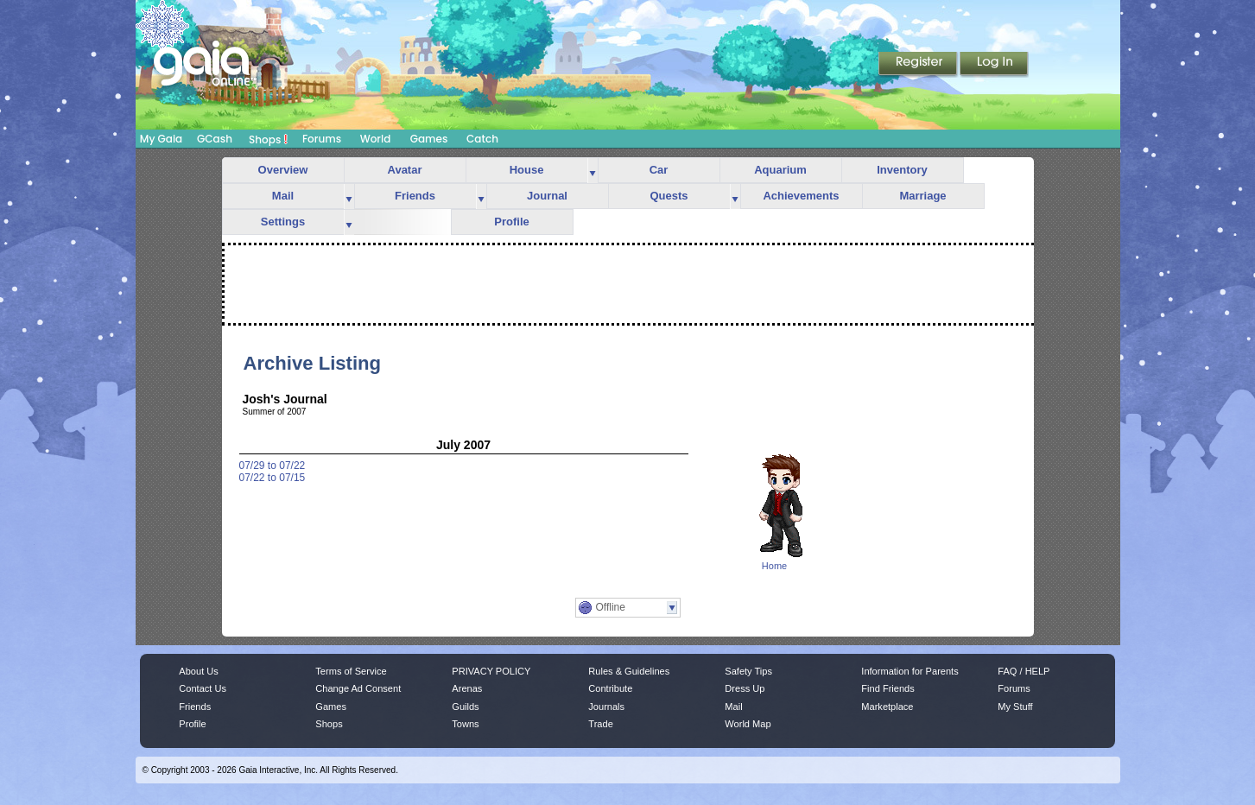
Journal (547, 195)
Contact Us (202, 688)
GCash (214, 138)
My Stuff (1015, 706)
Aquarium (780, 169)
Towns (465, 724)
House (527, 169)
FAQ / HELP (1023, 671)
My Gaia (161, 138)
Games (429, 138)
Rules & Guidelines (628, 671)
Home (774, 566)
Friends (415, 195)
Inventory (902, 169)
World (375, 138)
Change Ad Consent (358, 688)
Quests (669, 195)
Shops (268, 139)
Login (994, 65)
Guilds (465, 706)
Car (659, 169)
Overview (283, 169)
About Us (198, 671)
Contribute (610, 688)
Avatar (405, 169)
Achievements (801, 195)
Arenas (467, 688)
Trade (600, 724)
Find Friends (887, 688)
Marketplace (887, 706)
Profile (511, 221)
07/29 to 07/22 (272, 466)
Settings (283, 221)
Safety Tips (748, 671)
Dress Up (744, 688)
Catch (482, 138)
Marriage (922, 195)
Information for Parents (909, 671)
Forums (321, 138)
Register (919, 65)
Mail (283, 195)
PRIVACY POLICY (491, 671)
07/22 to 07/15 (272, 478)
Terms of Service (350, 671)
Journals (606, 706)
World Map (747, 724)
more (592, 170)
